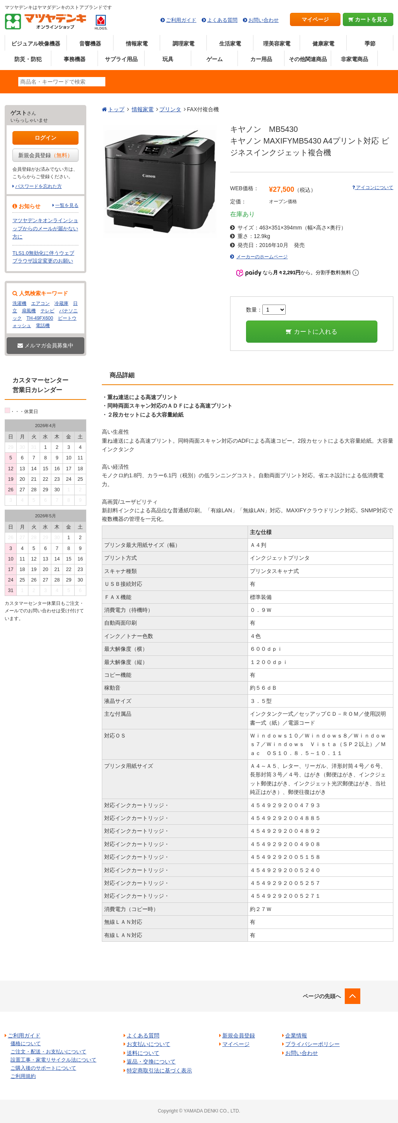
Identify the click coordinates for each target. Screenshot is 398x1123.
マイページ (315, 19)
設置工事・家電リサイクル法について (53, 1060)
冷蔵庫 (61, 303)
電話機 (43, 325)
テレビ (47, 311)
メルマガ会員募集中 (45, 345)
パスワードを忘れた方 (38, 186)
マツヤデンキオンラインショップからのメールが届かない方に (45, 228)
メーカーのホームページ (262, 256)
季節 (370, 43)
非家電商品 (354, 59)
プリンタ (170, 109)
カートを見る (368, 19)
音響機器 (90, 43)
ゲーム (214, 59)
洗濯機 (19, 303)
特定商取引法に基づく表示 (159, 1070)
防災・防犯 (28, 59)
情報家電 (137, 43)
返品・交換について (151, 1061)
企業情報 (296, 1035)
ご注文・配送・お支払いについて (48, 1052)
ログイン (45, 138)
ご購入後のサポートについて (43, 1068)
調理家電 (183, 43)
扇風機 (29, 311)
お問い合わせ (263, 20)
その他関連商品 (308, 59)
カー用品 (261, 59)
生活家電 (230, 43)
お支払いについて (148, 1044)
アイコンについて (372, 187)
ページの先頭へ (322, 996)
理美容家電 (276, 43)
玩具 (167, 59)
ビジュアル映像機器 (35, 43)
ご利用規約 (23, 1076)
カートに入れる (311, 331)
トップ (116, 109)
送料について (143, 1053)
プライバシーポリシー (312, 1044)
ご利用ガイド (181, 20)
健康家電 (323, 43)
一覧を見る (67, 205)
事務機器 (75, 59)
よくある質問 (222, 20)
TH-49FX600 (39, 318)
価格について (25, 1043)
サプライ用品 (121, 59)
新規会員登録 (45, 155)
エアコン (40, 303)
